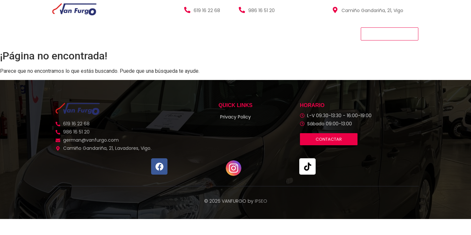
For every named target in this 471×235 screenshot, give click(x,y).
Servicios (135, 33)
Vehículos (101, 33)
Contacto (218, 33)
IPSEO (261, 201)
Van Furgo (67, 33)
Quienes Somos (176, 33)
